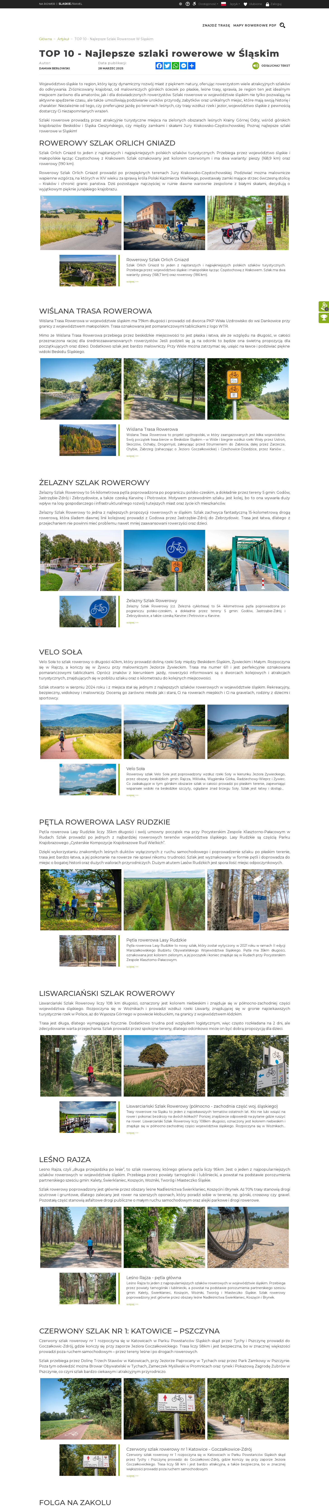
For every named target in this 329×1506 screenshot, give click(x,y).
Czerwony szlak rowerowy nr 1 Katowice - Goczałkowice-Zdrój (189, 1449)
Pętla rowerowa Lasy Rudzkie (156, 940)
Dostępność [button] (207, 4)
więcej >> (132, 281)
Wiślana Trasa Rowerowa (152, 429)
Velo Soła (135, 768)
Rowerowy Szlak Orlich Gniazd (157, 259)
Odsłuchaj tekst (271, 65)
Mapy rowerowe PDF (255, 25)
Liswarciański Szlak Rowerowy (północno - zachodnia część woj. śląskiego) (202, 1106)
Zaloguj (274, 4)
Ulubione (253, 4)
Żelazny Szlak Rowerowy (151, 600)
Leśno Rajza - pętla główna (153, 1277)
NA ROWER (47, 3)
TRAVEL (70, 3)
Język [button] (234, 4)
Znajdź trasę (216, 25)
